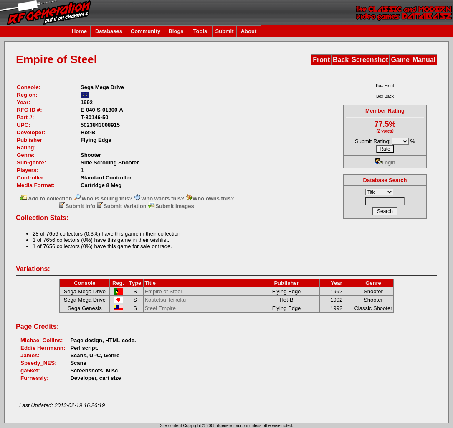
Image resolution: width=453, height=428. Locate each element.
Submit (224, 31)
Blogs (175, 31)
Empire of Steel (163, 291)
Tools (200, 31)
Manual (424, 59)
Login (385, 162)
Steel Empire (159, 308)
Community (146, 31)
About (249, 31)
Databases (108, 31)
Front (321, 59)
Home (79, 31)
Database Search (385, 180)
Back (341, 59)
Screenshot (370, 59)
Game (400, 59)
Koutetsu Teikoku (165, 300)
